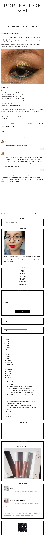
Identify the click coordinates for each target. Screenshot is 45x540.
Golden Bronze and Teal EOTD (15, 403)
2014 (7, 358)
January (9, 384)
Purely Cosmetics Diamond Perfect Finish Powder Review (22, 397)
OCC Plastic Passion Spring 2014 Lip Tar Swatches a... (21, 392)
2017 (7, 352)
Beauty (8, 126)
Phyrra (39, 37)
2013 (7, 409)
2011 (7, 414)
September (10, 367)
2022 (7, 341)
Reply (42, 149)
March (8, 379)
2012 (7, 412)
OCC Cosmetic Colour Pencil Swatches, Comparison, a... (21, 390)
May (8, 375)
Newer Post (6, 213)
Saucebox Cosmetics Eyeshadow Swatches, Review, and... (22, 401)
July (8, 371)
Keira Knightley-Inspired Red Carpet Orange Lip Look (20, 388)
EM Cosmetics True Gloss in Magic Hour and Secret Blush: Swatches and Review (22, 445)
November (9, 362)
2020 (7, 345)
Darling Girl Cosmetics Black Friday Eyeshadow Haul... (21, 394)
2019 (7, 347)
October (9, 364)
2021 (7, 343)
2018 (7, 350)
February (9, 382)
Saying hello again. (9, 511)
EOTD (12, 126)
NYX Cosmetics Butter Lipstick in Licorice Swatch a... (20, 386)
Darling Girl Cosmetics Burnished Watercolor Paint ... (20, 405)
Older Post (38, 213)
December (9, 360)
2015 (7, 356)
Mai (6, 141)
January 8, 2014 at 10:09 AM (10, 143)
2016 (7, 354)
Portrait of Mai (22, 9)
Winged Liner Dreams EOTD (14, 399)
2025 (7, 339)
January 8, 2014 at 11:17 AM (10, 154)
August (9, 369)
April (8, 377)
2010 (7, 416)
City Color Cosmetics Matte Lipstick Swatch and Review (21, 407)
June (8, 373)
